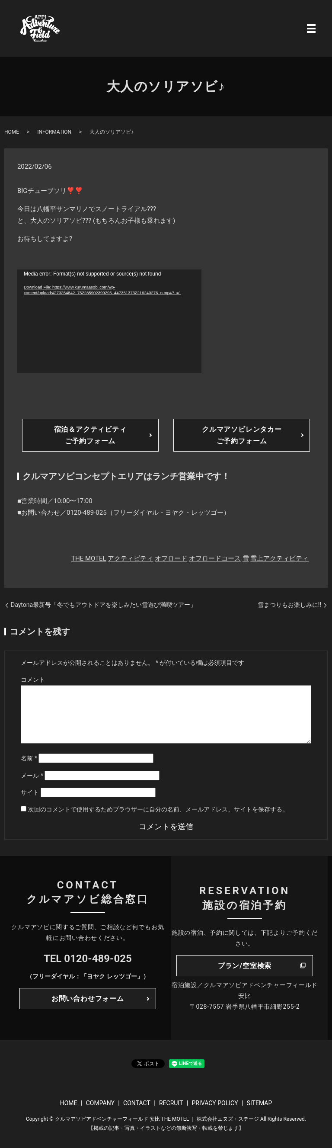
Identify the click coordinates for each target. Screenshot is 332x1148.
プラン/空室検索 (244, 966)
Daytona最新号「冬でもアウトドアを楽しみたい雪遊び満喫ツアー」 (103, 604)
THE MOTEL (88, 558)
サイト (30, 792)
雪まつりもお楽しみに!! (289, 604)
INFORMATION (54, 132)
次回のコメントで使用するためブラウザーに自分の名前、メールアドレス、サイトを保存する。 (158, 809)
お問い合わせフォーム (87, 998)
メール (32, 775)
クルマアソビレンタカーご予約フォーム (242, 435)
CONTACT (136, 1103)
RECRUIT (171, 1103)
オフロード (171, 558)
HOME (11, 132)
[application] (109, 321)
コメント (33, 679)
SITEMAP (259, 1103)
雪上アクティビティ (279, 558)
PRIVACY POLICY (215, 1103)
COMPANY (100, 1103)
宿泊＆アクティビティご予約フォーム (90, 435)
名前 (29, 758)
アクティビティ (130, 558)
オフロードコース (215, 558)
